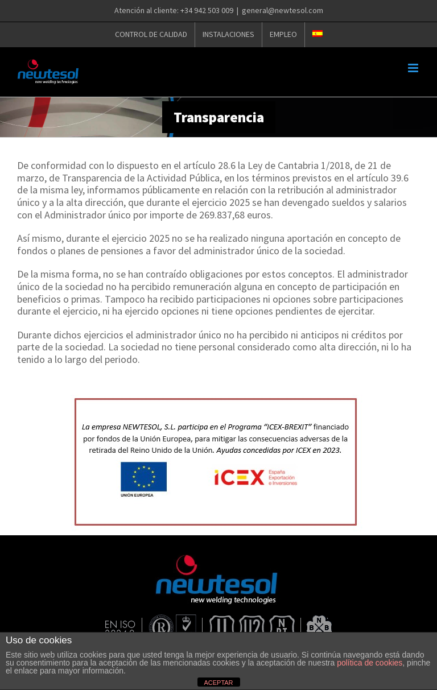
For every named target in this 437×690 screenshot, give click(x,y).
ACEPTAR (218, 682)
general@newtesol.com (282, 10)
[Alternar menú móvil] (414, 68)
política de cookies (369, 662)
